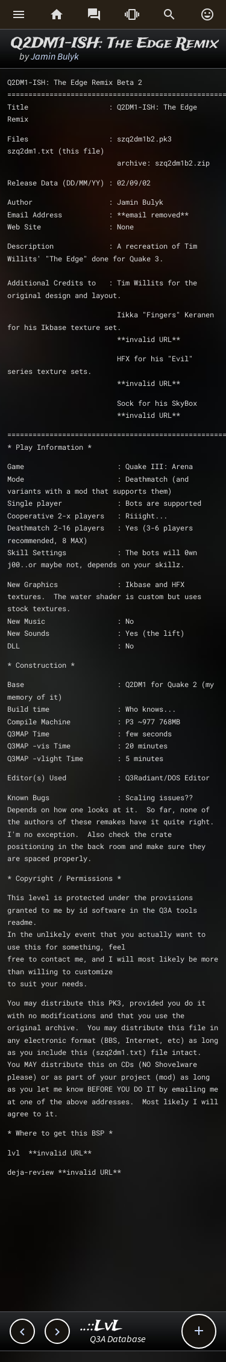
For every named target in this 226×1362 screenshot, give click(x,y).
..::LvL (101, 1326)
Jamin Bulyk (55, 56)
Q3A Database (118, 1338)
